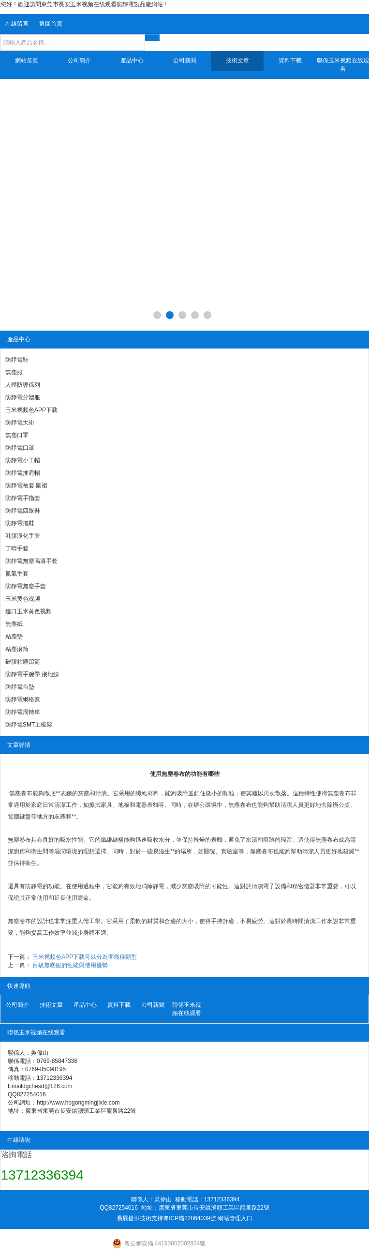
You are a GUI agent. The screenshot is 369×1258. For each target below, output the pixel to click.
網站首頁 (26, 60)
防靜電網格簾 (22, 699)
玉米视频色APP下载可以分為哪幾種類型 (84, 957)
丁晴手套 (17, 548)
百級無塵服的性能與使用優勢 (70, 965)
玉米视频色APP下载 (31, 410)
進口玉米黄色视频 (28, 611)
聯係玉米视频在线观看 (343, 64)
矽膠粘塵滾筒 (22, 661)
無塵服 (14, 372)
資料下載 (290, 60)
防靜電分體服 (22, 397)
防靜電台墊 (19, 686)
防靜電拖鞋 (19, 523)
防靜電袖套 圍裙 (26, 485)
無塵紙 (14, 624)
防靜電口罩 (19, 447)
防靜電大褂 (19, 422)
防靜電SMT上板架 (28, 724)
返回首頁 (50, 23)
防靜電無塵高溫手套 (31, 561)
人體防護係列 (22, 384)
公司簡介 (79, 60)
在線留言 (17, 23)
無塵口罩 (17, 435)
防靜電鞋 (17, 359)
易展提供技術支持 (140, 1218)
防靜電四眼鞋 (22, 510)
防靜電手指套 (22, 498)
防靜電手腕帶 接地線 (32, 674)
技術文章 (237, 60)
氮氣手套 (17, 573)
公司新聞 (184, 60)
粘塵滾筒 (17, 649)
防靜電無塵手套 (25, 586)
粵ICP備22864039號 (189, 1218)
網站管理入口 (235, 1218)
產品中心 (132, 60)
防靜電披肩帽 (22, 473)
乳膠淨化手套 (22, 535)
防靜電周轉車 (22, 712)
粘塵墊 (14, 636)
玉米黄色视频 (22, 598)
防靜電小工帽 (22, 460)
